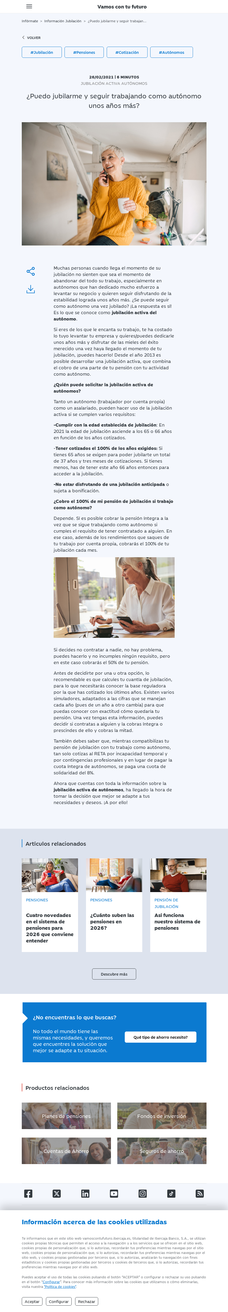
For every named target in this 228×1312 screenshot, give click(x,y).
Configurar (51, 1281)
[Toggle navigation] (29, 6)
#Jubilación (42, 52)
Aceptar (32, 1301)
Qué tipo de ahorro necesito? (161, 1034)
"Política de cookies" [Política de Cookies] (60, 1286)
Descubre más (114, 971)
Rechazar (86, 1301)
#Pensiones (84, 52)
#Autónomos (171, 52)
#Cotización (127, 52)
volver (31, 37)
